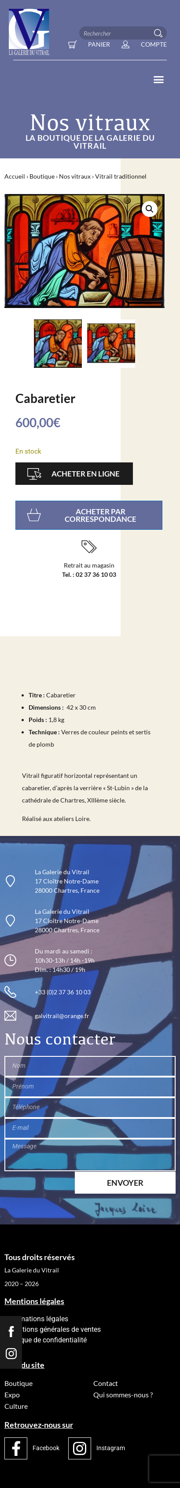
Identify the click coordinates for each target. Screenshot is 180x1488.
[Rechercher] (160, 33)
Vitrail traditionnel (121, 176)
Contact (105, 1383)
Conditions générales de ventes (52, 1329)
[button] (159, 79)
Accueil (14, 176)
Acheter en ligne (85, 473)
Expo (12, 1394)
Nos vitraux (75, 176)
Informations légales (36, 1319)
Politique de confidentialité (45, 1340)
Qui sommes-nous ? (123, 1394)
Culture (16, 1406)
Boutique (42, 176)
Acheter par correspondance (100, 515)
